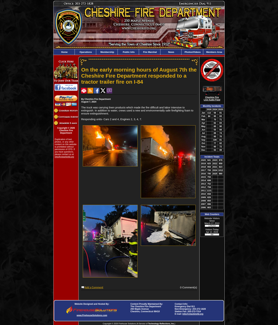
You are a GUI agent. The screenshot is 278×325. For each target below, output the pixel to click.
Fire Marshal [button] (149, 52)
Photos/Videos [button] (192, 52)
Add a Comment (94, 287)
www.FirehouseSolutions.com (92, 315)
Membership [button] (107, 52)
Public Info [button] (128, 52)
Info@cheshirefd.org (64, 157)
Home (64, 52)
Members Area (214, 52)
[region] (139, 52)
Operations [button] (85, 52)
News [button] (171, 52)
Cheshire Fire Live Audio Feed (212, 98)
